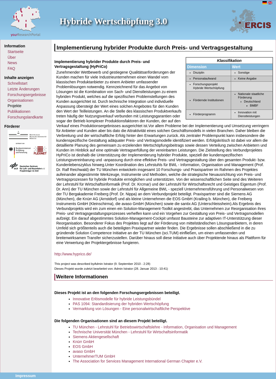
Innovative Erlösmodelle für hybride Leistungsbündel (117, 299)
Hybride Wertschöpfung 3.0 (113, 21)
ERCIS (250, 21)
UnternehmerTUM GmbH (94, 356)
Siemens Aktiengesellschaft (96, 337)
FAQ (11, 68)
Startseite (16, 52)
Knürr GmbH (83, 342)
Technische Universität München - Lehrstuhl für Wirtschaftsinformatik (130, 332)
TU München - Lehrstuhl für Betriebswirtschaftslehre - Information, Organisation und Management (154, 327)
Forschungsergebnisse (27, 95)
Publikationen (19, 111)
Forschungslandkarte (25, 117)
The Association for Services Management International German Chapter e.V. (137, 361)
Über (12, 57)
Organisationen (20, 100)
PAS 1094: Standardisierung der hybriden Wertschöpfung (121, 304)
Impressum (25, 376)
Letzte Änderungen (24, 89)
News (12, 63)
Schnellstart (17, 83)
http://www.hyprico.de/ (72, 254)
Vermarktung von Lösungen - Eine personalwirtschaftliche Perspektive (131, 309)
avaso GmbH (84, 351)
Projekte (14, 106)
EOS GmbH (83, 346)
